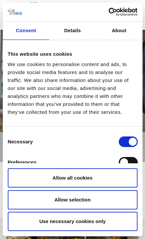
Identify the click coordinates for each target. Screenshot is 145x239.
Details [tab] (72, 30)
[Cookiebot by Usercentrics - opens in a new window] (108, 12)
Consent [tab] (26, 30)
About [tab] (119, 30)
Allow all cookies (72, 178)
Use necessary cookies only (72, 221)
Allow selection (72, 199)
